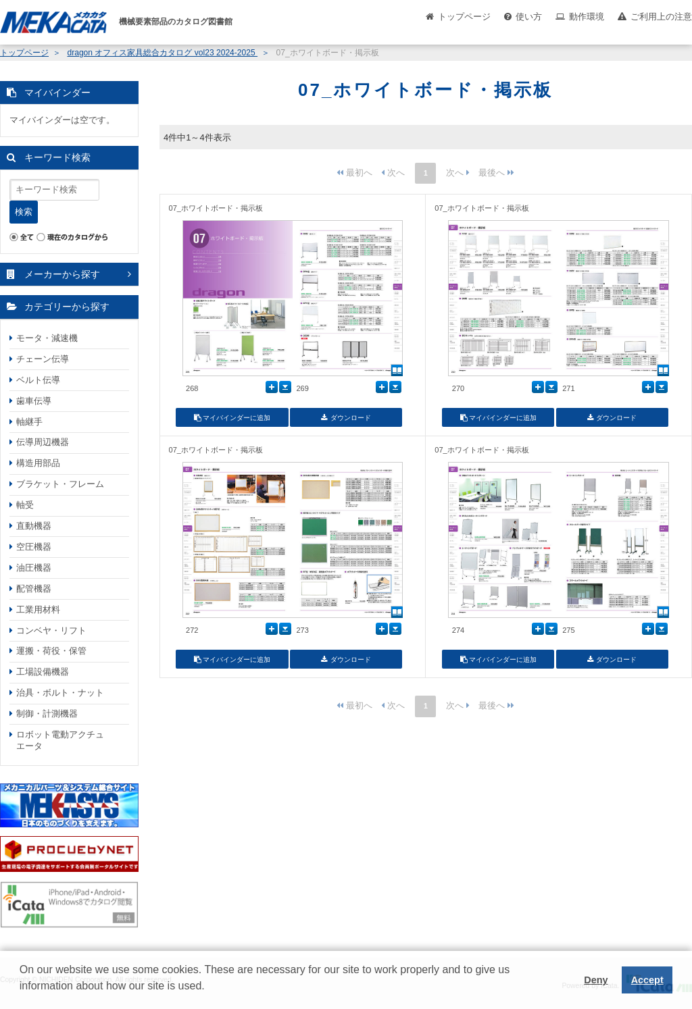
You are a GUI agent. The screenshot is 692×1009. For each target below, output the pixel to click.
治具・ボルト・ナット (60, 693)
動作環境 (586, 16)
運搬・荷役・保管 (51, 651)
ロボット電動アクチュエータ (60, 740)
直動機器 (33, 526)
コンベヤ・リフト (51, 630)
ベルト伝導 (38, 380)
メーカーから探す (62, 274)
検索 (23, 212)
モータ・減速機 (47, 338)
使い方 (529, 16)
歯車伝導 (33, 401)
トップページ (464, 16)
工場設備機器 (42, 672)
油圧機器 (33, 568)
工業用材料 (38, 609)
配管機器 (33, 589)
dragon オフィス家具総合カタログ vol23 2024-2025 (162, 52)
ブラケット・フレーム (60, 484)
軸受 (25, 505)
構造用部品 (38, 463)
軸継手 (29, 422)
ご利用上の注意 (661, 16)
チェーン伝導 (42, 359)
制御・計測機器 (47, 713)
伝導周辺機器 (42, 442)
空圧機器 (33, 547)
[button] (22, 996)
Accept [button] (647, 980)
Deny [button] (596, 980)
